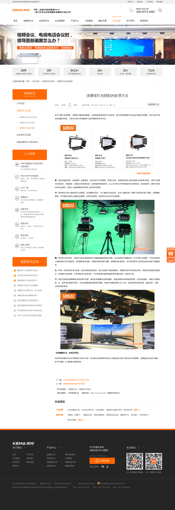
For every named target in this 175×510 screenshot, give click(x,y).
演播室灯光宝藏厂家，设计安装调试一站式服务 (31, 290)
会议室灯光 (44, 21)
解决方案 (103, 21)
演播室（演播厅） (75, 415)
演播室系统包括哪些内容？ (27, 295)
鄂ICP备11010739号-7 (63, 484)
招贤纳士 (140, 2)
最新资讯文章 (30, 261)
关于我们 (17, 447)
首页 (15, 21)
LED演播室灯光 (74, 410)
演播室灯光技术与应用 (28, 117)
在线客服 (104, 461)
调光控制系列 (70, 455)
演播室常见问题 (48, 81)
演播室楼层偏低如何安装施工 (74, 384)
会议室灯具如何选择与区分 (27, 275)
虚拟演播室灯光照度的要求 (27, 300)
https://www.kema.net (98, 393)
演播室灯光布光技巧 (27, 123)
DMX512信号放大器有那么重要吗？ (31, 315)
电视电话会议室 (112, 415)
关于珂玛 (130, 21)
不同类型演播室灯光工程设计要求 (76, 380)
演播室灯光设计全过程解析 (27, 285)
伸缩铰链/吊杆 (70, 462)
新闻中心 (16, 466)
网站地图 (159, 2)
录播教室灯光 (52, 462)
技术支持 (16, 462)
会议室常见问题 (24, 135)
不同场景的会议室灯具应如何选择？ (31, 310)
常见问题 (150, 2)
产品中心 (75, 21)
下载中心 (130, 2)
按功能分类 (128, 410)
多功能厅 (134, 415)
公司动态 (21, 103)
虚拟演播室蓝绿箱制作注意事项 (29, 305)
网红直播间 (72, 420)
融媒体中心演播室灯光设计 (27, 270)
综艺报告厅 (144, 415)
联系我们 (144, 21)
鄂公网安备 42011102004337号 (111, 484)
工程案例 (89, 21)
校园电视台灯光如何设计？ (27, 280)
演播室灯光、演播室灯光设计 (79, 389)
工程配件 (68, 458)
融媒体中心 (124, 415)
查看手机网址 (70, 106)
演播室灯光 (28, 21)
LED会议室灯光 (88, 410)
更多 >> (137, 410)
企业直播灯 (60, 21)
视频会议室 (87, 415)
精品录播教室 (99, 415)
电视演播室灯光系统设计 (28, 142)
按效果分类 (51, 466)
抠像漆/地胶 (69, 466)
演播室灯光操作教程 (65, 81)
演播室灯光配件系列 (114, 410)
